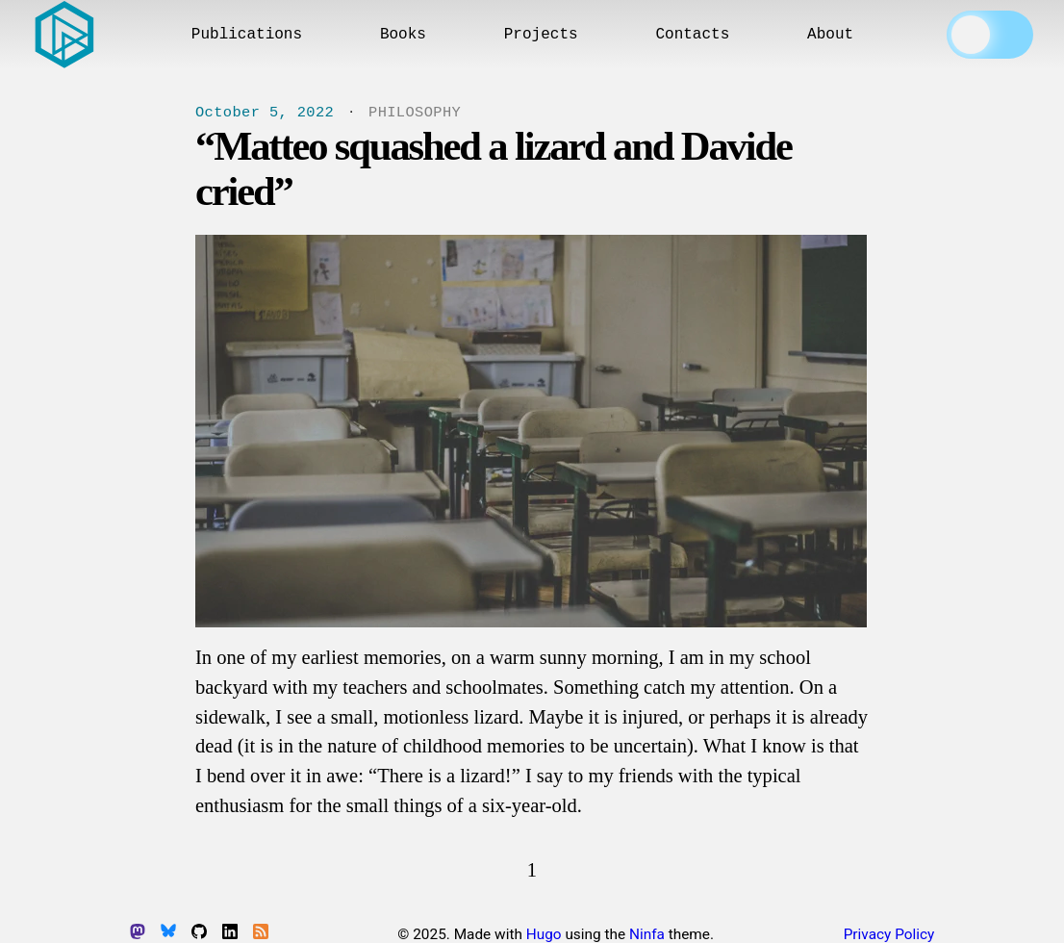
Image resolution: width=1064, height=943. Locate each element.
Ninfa (647, 934)
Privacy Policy (889, 934)
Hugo (544, 934)
